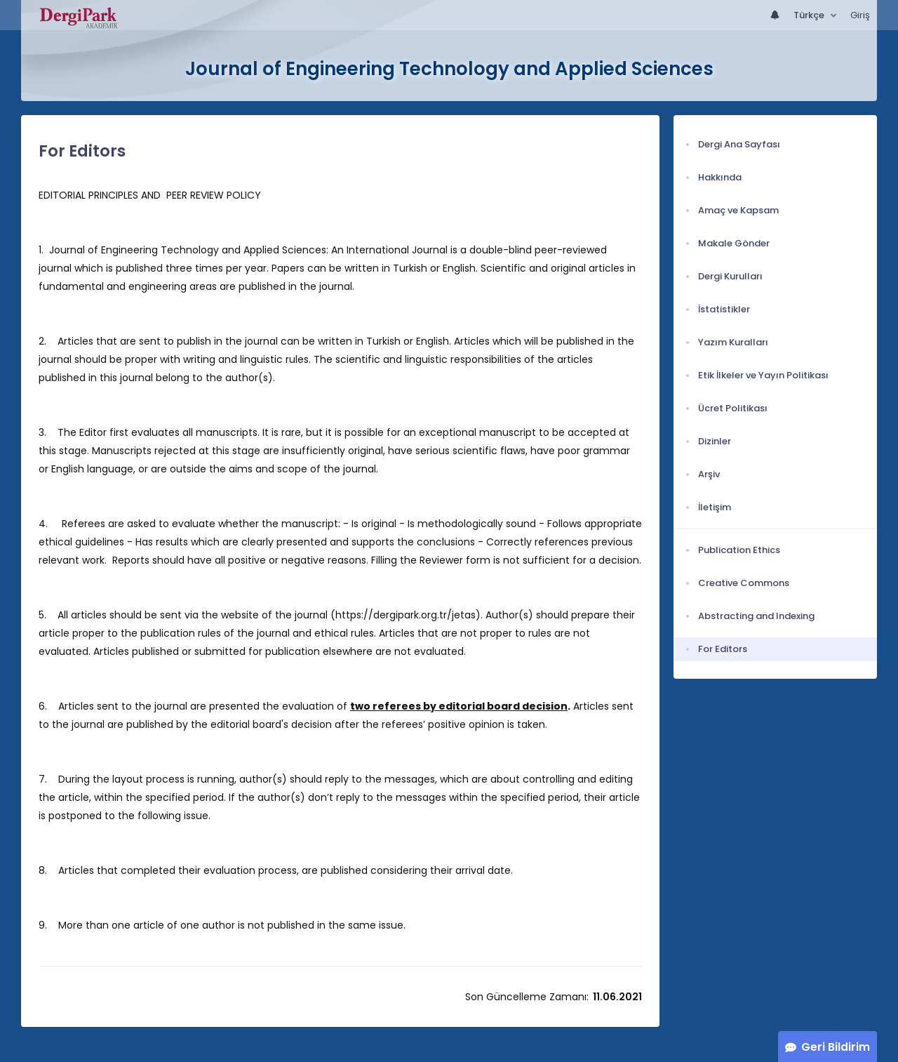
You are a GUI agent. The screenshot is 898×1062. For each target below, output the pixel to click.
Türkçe (809, 15)
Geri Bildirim (835, 1047)
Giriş (860, 15)
